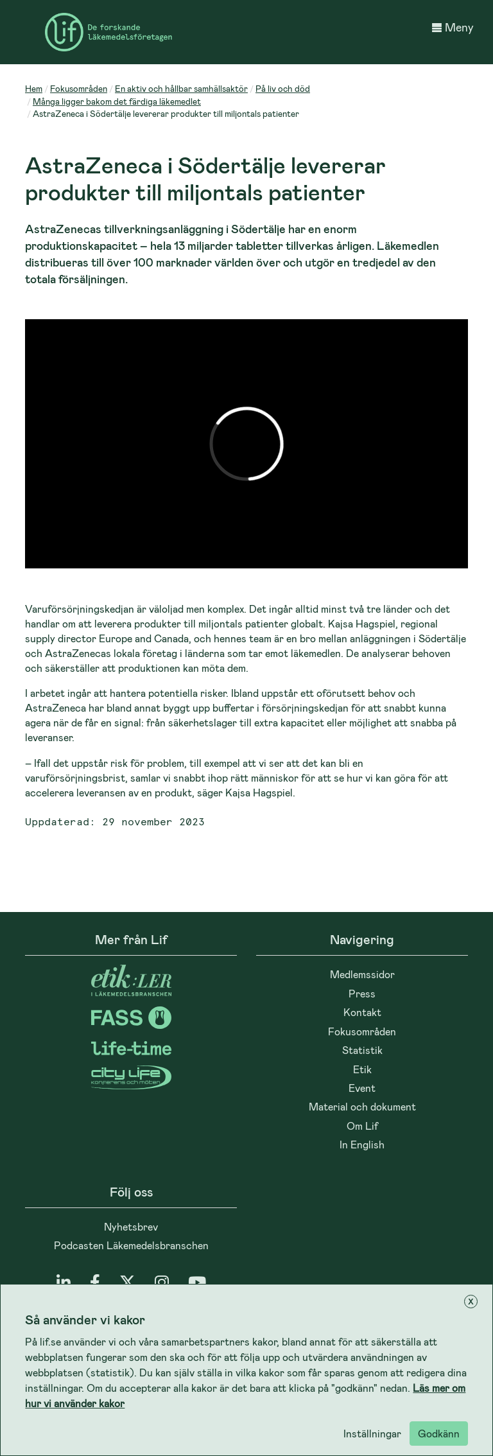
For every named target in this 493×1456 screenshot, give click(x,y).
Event (362, 1088)
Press (362, 993)
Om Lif (362, 1125)
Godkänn (439, 1433)
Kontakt (362, 1012)
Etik (362, 1069)
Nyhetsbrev (131, 1226)
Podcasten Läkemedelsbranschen (131, 1245)
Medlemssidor (362, 974)
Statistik (362, 1050)
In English (362, 1144)
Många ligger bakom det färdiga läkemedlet (117, 101)
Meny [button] (453, 27)
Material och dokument (362, 1106)
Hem (33, 88)
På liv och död (282, 88)
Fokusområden (78, 88)
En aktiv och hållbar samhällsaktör (181, 88)
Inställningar (372, 1433)
